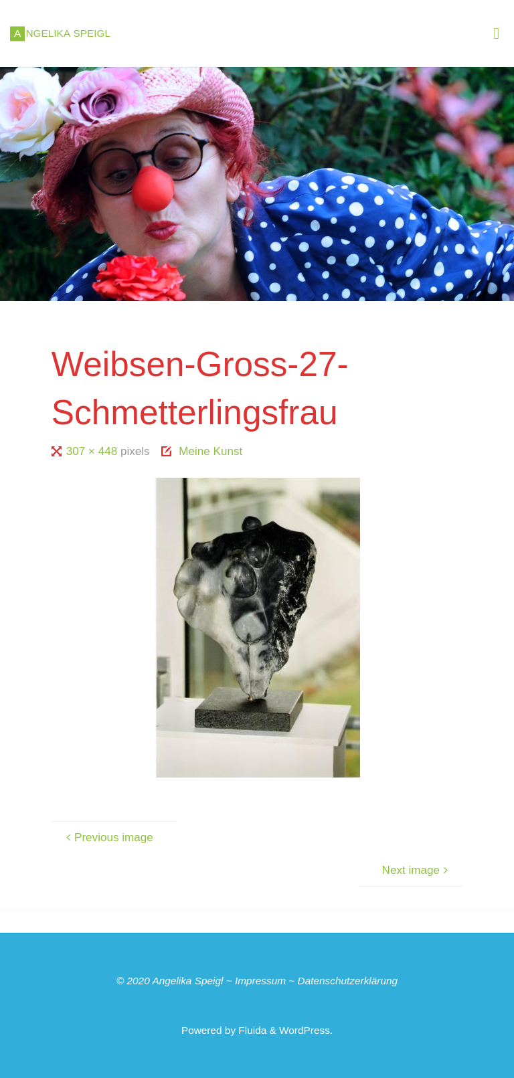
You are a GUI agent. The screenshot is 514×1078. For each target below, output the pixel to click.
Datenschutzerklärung (348, 980)
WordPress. (306, 1030)
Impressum (260, 980)
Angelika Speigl (187, 980)
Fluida (251, 1030)
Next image (417, 870)
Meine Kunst (210, 451)
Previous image (108, 837)
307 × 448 (93, 451)
